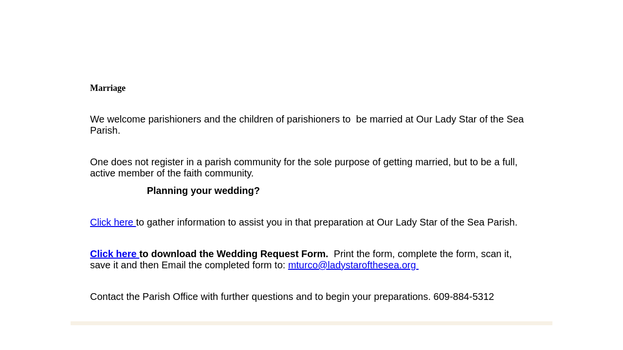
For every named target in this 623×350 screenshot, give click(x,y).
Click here (113, 222)
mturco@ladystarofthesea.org (353, 265)
